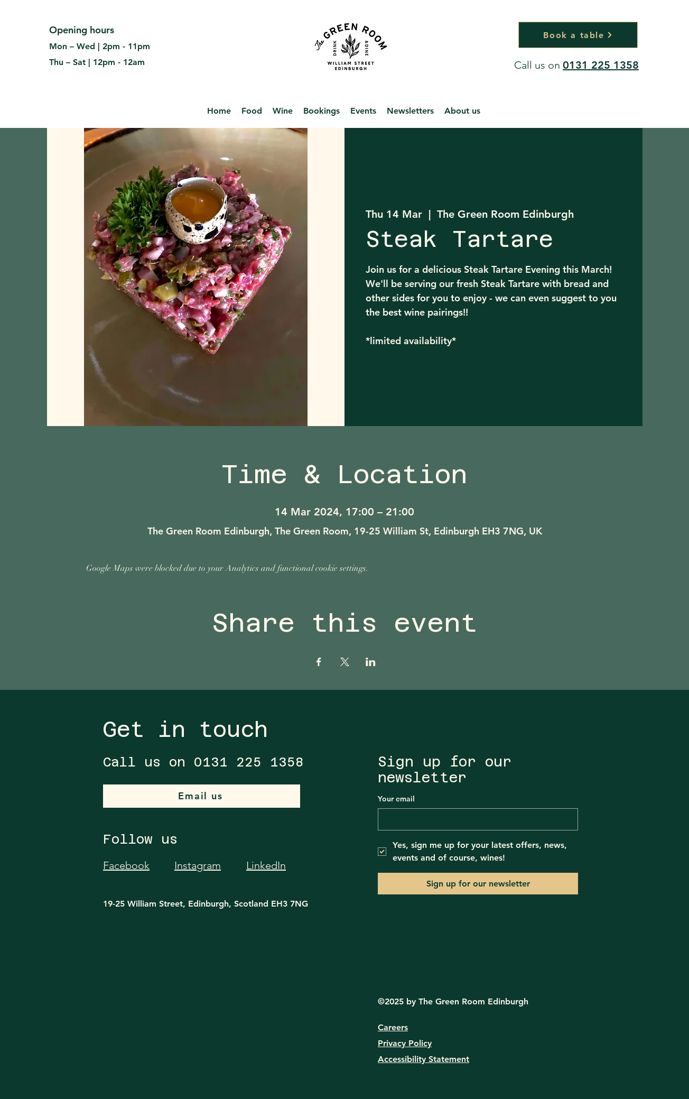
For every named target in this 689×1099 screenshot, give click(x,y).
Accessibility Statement (423, 1059)
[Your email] (474, 819)
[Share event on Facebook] (319, 662)
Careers (393, 1027)
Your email (396, 799)
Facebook (126, 865)
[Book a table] (578, 35)
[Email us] (201, 796)
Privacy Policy (405, 1043)
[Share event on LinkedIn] (371, 662)
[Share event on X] (345, 662)
